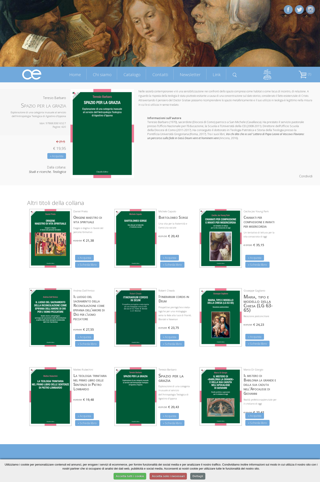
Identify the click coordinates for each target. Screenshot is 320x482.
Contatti (160, 74)
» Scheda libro (87, 265)
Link (217, 74)
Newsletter (190, 74)
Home (75, 74)
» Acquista (56, 156)
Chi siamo (102, 74)
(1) (305, 74)
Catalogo (132, 74)
